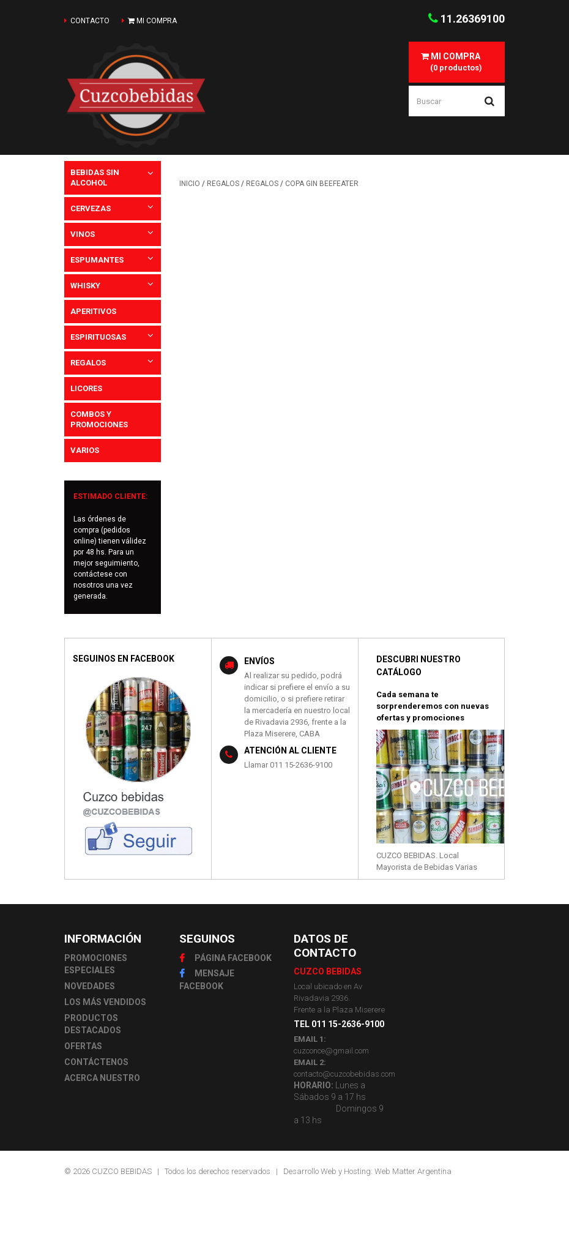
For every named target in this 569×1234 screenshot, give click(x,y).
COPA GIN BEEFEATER (322, 183)
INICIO (189, 183)
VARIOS (84, 450)
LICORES (86, 388)
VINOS (82, 234)
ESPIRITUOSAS (98, 337)
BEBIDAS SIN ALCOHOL (94, 177)
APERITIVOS (93, 311)
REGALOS (88, 362)
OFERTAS (83, 1046)
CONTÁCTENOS (96, 1062)
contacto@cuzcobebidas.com (344, 1074)
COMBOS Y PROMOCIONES (99, 419)
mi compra (152, 21)
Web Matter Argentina (413, 1171)
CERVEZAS (90, 208)
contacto (90, 21)
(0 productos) (450, 61)
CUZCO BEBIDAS (122, 1171)
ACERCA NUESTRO (102, 1078)
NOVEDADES (89, 986)
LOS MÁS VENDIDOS (105, 1002)
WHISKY (85, 285)
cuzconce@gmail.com (331, 1050)
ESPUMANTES (97, 259)
